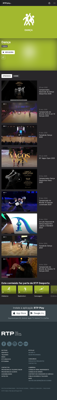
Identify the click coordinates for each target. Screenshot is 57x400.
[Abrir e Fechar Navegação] (54, 3)
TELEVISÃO (4, 354)
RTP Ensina (5, 361)
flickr (26, 344)
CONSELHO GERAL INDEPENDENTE (38, 369)
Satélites (4, 376)
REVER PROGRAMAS (34, 354)
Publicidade (46, 388)
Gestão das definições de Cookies (39, 380)
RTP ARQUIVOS (6, 359)
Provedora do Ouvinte (9, 372)
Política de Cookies (22, 388)
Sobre (16, 76)
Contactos (32, 363)
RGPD (30, 378)
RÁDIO (3, 357)
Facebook (3, 344)
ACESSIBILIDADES (6, 374)
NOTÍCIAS (4, 350)
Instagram (15, 344)
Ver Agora (8, 52)
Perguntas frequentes (36, 361)
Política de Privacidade (8, 388)
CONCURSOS (32, 359)
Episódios (7, 76)
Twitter (9, 344)
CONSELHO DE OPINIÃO (35, 372)
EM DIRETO (31, 352)
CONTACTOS (5, 367)
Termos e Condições (36, 388)
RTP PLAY (31, 350)
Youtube (20, 344)
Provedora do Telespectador (11, 369)
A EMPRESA (31, 367)
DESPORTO (4, 352)
